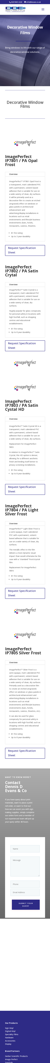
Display (8, 1044)
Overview (13, 174)
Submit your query (25, 900)
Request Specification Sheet (22, 250)
